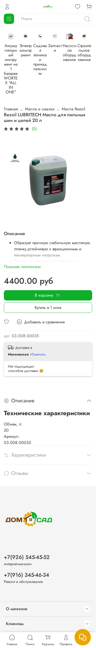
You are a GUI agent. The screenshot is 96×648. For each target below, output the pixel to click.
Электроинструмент (55, 56)
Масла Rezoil (73, 85)
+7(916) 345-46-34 (26, 553)
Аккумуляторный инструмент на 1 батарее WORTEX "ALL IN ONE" (20, 61)
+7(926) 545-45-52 (27, 535)
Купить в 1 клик (48, 283)
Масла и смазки (40, 85)
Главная (11, 85)
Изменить (38, 330)
